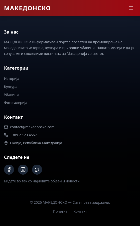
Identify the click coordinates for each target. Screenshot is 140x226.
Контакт (80, 211)
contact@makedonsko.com (29, 127)
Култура (10, 86)
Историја (11, 78)
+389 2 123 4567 (20, 135)
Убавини (11, 94)
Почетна (60, 211)
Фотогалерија (15, 102)
